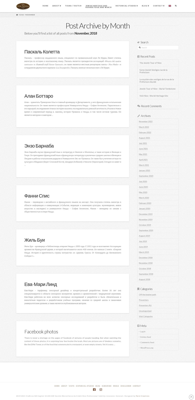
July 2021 (143, 143)
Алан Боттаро (38, 96)
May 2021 (143, 154)
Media (116, 386)
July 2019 (143, 241)
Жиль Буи (34, 240)
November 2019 (145, 219)
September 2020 (146, 176)
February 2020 (145, 203)
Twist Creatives (143, 396)
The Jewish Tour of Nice (150, 63)
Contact (137, 386)
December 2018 (145, 257)
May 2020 (143, 192)
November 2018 (145, 263)
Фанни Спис (36, 195)
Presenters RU (145, 305)
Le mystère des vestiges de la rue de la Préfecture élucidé (156, 80)
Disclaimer (126, 386)
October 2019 (145, 225)
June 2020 (143, 187)
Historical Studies (85, 386)
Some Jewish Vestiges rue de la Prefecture (153, 71)
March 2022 (144, 127)
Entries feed (145, 337)
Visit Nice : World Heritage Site (153, 96)
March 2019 (144, 252)
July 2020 (143, 181)
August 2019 (144, 236)
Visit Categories (146, 316)
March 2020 (144, 198)
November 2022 (145, 121)
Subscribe (107, 386)
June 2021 (143, 149)
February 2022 (145, 132)
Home (57, 386)
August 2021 (144, 138)
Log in (142, 331)
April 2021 (143, 159)
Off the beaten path (147, 294)
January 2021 (144, 170)
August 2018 (144, 279)
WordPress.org (146, 348)
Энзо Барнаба (39, 145)
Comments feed (147, 342)
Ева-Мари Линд (40, 284)
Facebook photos (41, 331)
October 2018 (145, 268)
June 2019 (143, 247)
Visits (71, 386)
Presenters (144, 300)
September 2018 (146, 274)
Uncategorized (145, 311)
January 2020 (144, 208)
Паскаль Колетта (42, 51)
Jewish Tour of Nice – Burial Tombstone (157, 89)
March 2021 (144, 165)
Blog (98, 386)
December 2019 (145, 214)
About (64, 386)
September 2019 (146, 230)
